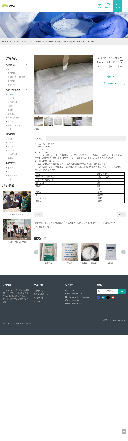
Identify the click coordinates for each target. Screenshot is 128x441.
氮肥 (9, 69)
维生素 (10, 121)
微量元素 (11, 150)
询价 (110, 76)
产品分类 (38, 284)
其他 (9, 129)
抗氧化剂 (11, 98)
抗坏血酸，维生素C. (90, 263)
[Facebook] (98, 297)
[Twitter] (108, 297)
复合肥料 (11, 81)
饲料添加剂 (10, 134)
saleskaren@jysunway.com (78, 297)
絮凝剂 (10, 167)
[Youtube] (112, 297)
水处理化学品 (11, 163)
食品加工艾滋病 (14, 125)
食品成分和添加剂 (13, 89)
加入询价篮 (110, 83)
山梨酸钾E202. (111, 222)
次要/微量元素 (13, 117)
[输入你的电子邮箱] (110, 291)
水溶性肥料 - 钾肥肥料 (17, 77)
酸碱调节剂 (12, 154)
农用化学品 (10, 64)
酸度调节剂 (12, 102)
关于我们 (7, 284)
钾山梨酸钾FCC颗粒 (43, 227)
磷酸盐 (10, 158)
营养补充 (11, 113)
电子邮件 (108, 7)
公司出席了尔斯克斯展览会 (16, 242)
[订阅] (122, 291)
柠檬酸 (111, 263)
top (124, 431)
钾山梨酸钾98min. (93, 222)
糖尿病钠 (48, 263)
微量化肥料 (12, 85)
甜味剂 (10, 106)
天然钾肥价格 (40, 222)
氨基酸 (10, 138)
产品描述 (40, 138)
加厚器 (10, 110)
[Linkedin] (103, 297)
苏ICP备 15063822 (117, 320)
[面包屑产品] (64, 25)
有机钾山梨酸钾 (57, 222)
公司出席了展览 (16, 214)
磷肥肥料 (11, 73)
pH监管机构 (12, 175)
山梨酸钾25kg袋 (74, 222)
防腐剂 (10, 94)
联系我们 (70, 284)
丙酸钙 (69, 263)
